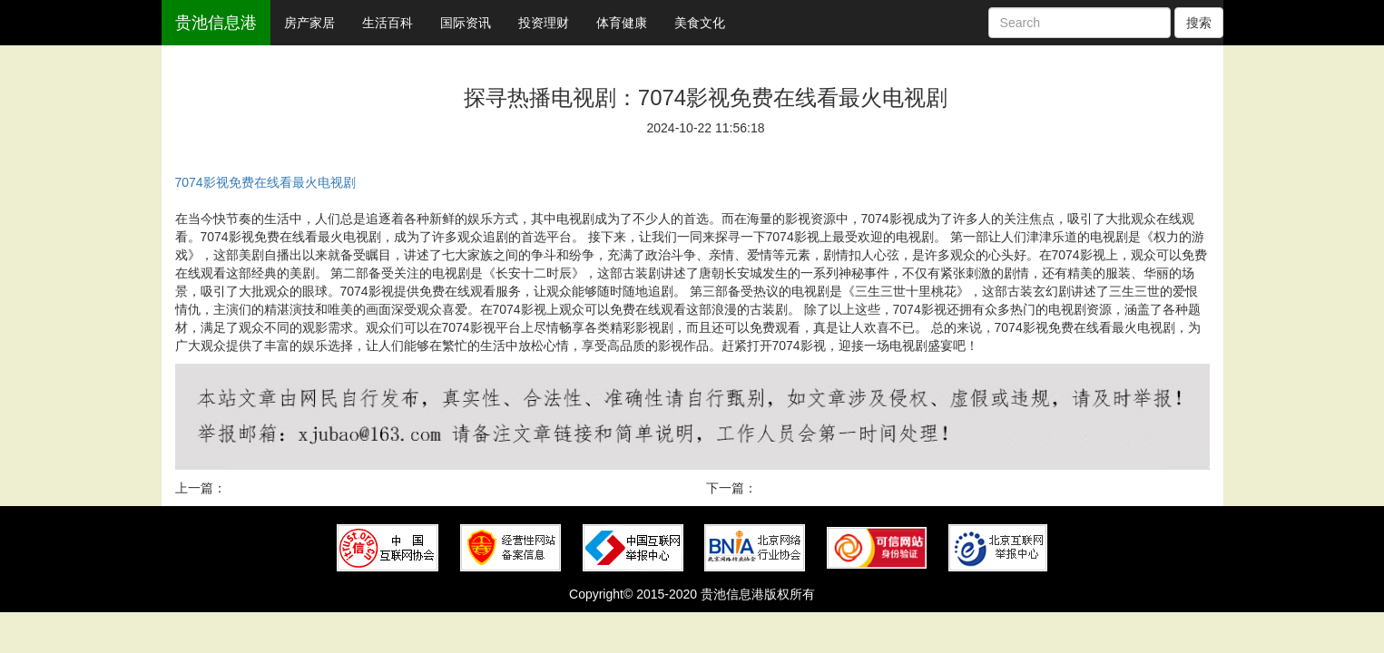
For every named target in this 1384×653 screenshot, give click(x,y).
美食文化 (699, 22)
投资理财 (543, 22)
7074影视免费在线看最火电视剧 (265, 182)
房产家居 (309, 22)
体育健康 (621, 22)
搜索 (1199, 22)
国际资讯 (465, 22)
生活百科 (387, 22)
